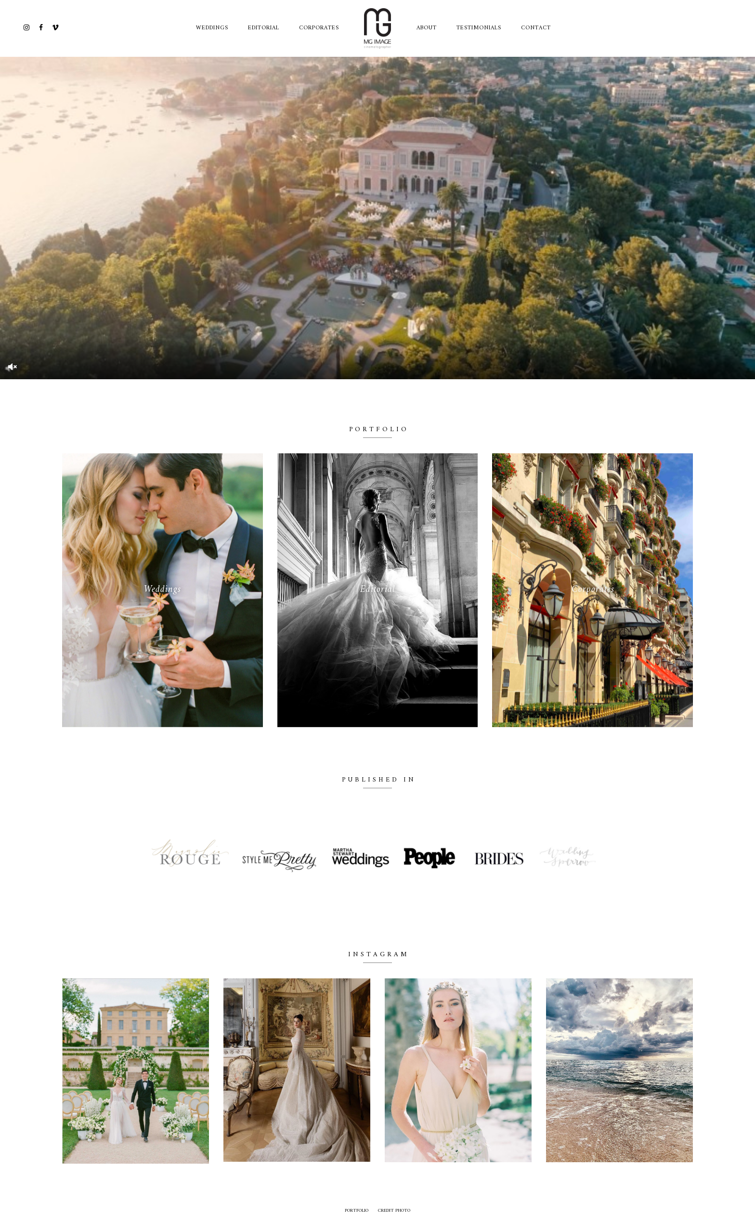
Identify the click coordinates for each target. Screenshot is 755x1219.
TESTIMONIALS (478, 28)
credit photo (394, 1210)
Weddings (212, 28)
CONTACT (536, 28)
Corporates (319, 28)
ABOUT (427, 28)
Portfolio (356, 1210)
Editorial (263, 28)
